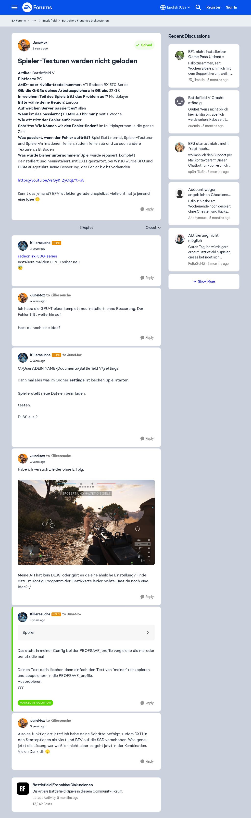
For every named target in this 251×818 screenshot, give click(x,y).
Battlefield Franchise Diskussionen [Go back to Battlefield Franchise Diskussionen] (85, 21)
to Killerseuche (58, 295)
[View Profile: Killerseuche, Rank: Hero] (23, 246)
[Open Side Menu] (14, 7)
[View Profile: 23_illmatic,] (180, 55)
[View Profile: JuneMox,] (24, 45)
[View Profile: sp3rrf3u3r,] (180, 147)
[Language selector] (175, 7)
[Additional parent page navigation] (34, 20)
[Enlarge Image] (86, 522)
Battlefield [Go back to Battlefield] (49, 21)
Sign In (231, 7)
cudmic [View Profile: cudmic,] (194, 125)
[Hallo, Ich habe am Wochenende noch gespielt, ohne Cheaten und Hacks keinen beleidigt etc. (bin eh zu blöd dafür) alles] (210, 206)
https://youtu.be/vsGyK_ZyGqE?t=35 (51, 180)
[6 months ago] (217, 263)
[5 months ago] (217, 80)
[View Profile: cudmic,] (180, 101)
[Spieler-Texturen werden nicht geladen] (45, 248)
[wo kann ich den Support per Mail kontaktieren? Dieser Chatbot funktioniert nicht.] (210, 160)
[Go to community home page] (37, 7)
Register (213, 7)
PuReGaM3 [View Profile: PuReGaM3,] (196, 263)
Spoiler (29, 632)
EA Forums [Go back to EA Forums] (19, 21)
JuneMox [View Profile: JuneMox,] (40, 42)
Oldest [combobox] (153, 227)
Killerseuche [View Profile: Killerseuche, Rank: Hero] (40, 243)
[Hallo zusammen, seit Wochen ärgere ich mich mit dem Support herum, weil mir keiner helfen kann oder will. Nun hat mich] (210, 68)
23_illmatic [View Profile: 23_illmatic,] (196, 80)
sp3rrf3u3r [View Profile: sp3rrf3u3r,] (196, 172)
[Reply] (147, 209)
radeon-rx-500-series (37, 256)
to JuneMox (72, 355)
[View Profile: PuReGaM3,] (180, 239)
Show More (204, 281)
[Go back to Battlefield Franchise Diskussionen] (78, 785)
